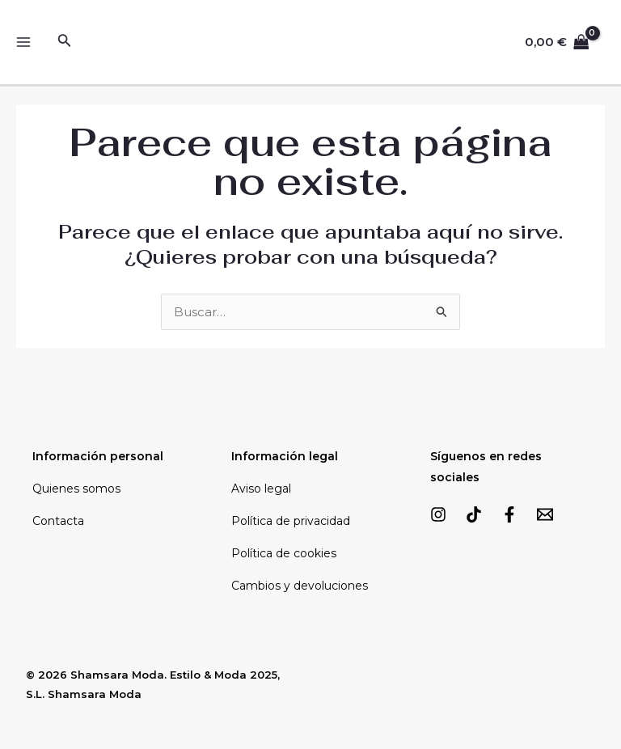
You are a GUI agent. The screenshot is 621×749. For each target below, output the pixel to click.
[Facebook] (509, 514)
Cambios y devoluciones (299, 585)
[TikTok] (474, 514)
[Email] (545, 514)
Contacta (58, 521)
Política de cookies (283, 553)
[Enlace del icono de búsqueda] (64, 42)
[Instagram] (438, 514)
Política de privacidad (290, 521)
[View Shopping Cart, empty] (557, 42)
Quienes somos (76, 488)
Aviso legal (261, 488)
